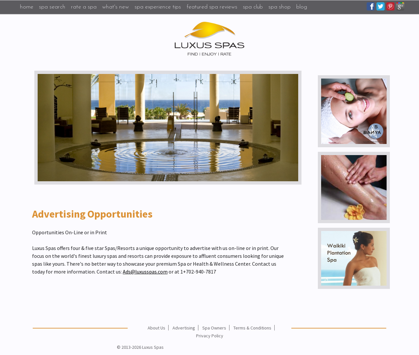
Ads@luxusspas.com (145, 271)
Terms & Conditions (252, 328)
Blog (301, 7)
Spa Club (253, 7)
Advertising (184, 328)
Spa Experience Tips (158, 7)
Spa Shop (279, 7)
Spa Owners (214, 328)
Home (26, 7)
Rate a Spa (84, 7)
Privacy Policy (209, 336)
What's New (115, 7)
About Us (156, 328)
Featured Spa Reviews (212, 7)
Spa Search (52, 7)
